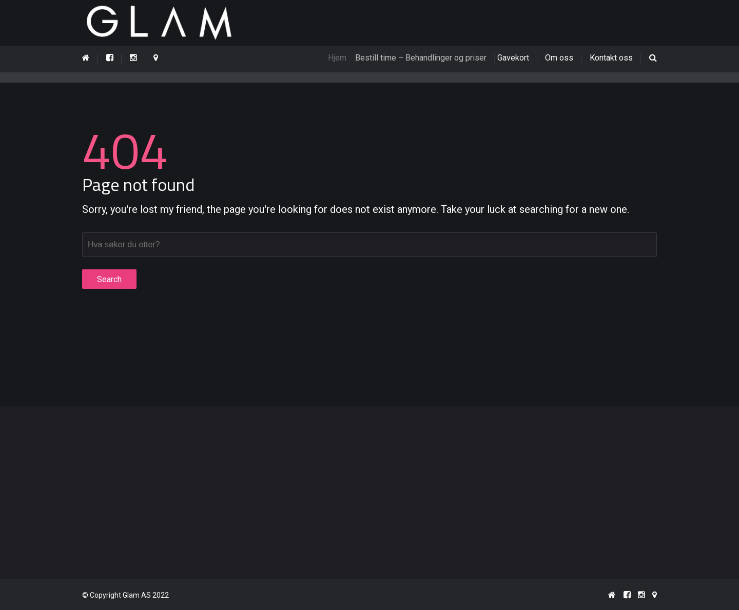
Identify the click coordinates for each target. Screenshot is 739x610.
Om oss (559, 58)
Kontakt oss (611, 58)
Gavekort (516, 58)
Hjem (341, 58)
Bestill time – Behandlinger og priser (425, 58)
